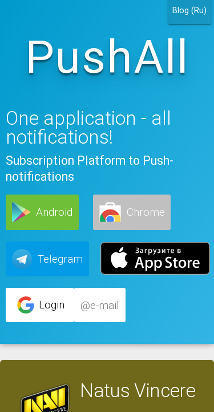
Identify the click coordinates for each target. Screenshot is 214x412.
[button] (42, 212)
